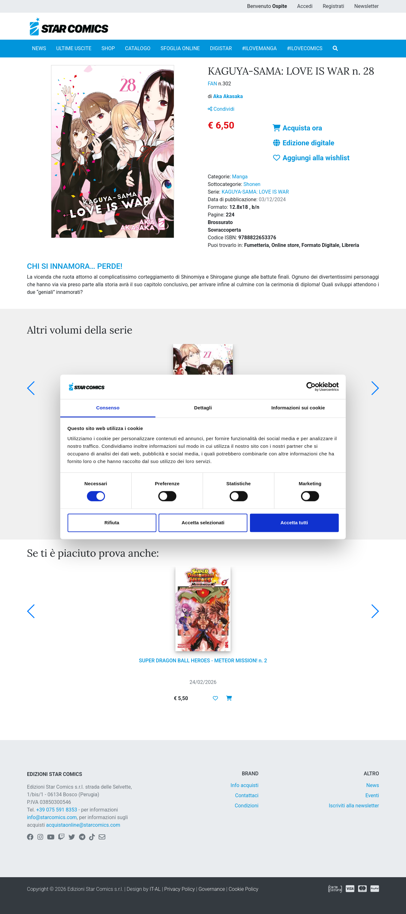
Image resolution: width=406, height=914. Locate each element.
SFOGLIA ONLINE (180, 48)
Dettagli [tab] (203, 407)
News (372, 785)
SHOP (108, 48)
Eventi (372, 795)
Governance (212, 889)
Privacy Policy (179, 889)
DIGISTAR (221, 48)
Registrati (333, 6)
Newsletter (366, 6)
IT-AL (155, 889)
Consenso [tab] (107, 407)
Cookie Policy (244, 889)
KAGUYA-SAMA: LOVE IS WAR (255, 192)
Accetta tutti (294, 522)
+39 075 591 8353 (56, 810)
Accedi (305, 6)
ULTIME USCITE (73, 48)
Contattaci (247, 795)
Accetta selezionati (202, 522)
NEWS (39, 48)
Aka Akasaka (228, 96)
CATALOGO (137, 48)
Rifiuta (111, 522)
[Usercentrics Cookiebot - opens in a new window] (311, 387)
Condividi (221, 109)
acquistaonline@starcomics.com (83, 825)
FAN (213, 84)
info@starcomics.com (52, 817)
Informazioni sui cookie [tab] (298, 407)
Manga (240, 177)
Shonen (252, 184)
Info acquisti (245, 785)
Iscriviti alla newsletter (354, 806)
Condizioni (247, 806)
